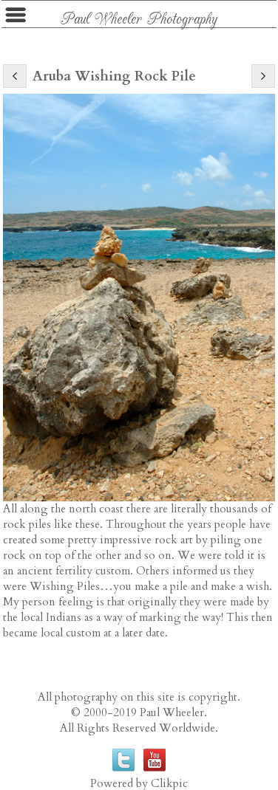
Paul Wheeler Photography (139, 17)
